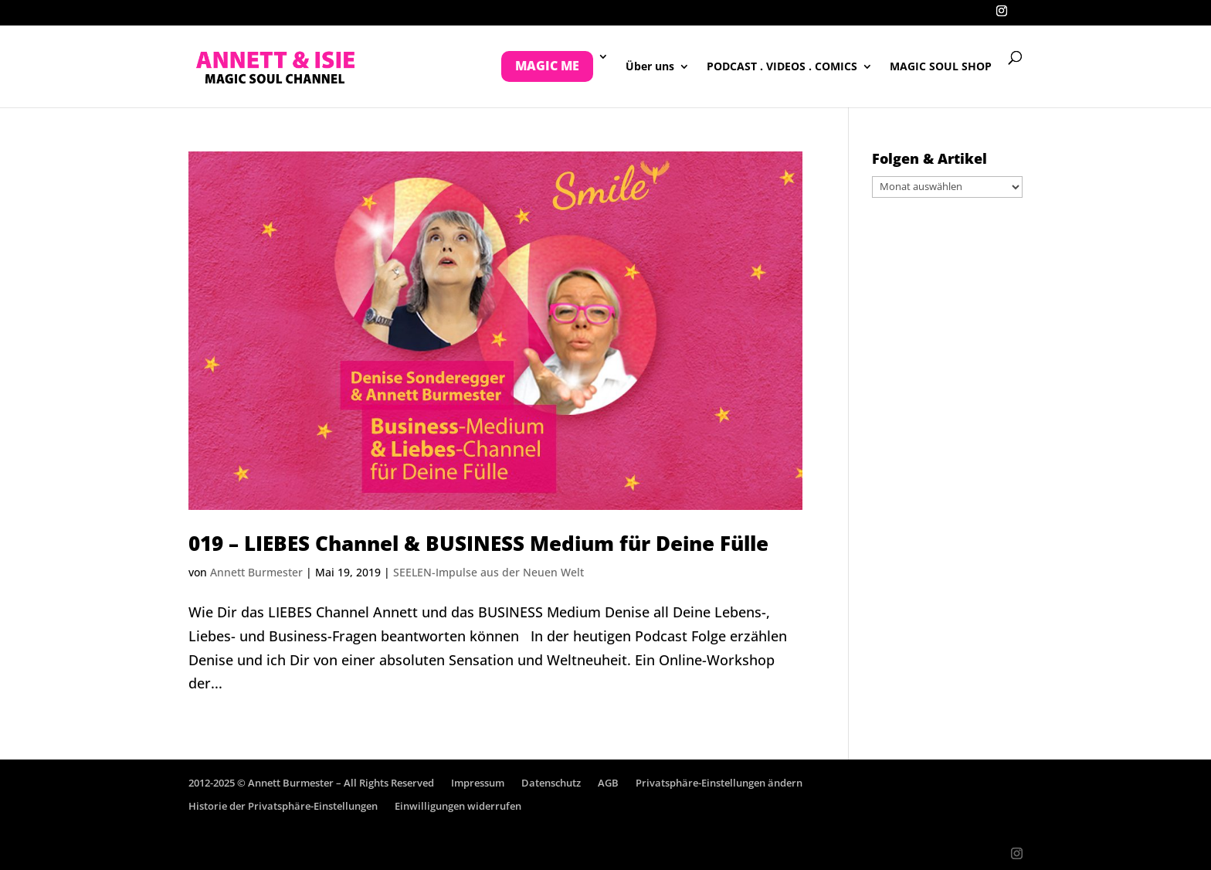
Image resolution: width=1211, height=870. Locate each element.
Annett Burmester (256, 572)
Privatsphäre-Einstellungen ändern (719, 783)
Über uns (650, 67)
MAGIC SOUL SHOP (941, 67)
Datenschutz (551, 783)
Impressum (477, 783)
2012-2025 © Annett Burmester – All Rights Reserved (311, 783)
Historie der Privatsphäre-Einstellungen (283, 806)
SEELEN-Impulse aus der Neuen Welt (488, 572)
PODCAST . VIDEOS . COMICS (782, 67)
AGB (608, 783)
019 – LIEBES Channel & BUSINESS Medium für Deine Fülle (478, 543)
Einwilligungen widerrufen (458, 806)
